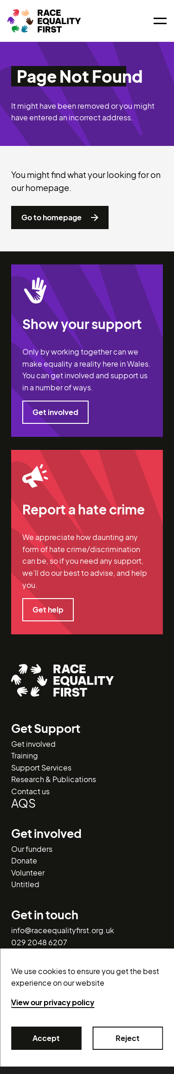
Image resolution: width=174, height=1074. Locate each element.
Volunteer (28, 872)
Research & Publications (53, 779)
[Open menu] (160, 21)
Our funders (31, 849)
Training (24, 755)
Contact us (30, 791)
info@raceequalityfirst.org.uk (62, 930)
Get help (48, 609)
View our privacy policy (52, 1002)
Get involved (55, 412)
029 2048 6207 (39, 942)
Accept (46, 1038)
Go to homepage (60, 217)
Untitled (25, 884)
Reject (128, 1038)
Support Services (41, 767)
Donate (24, 860)
